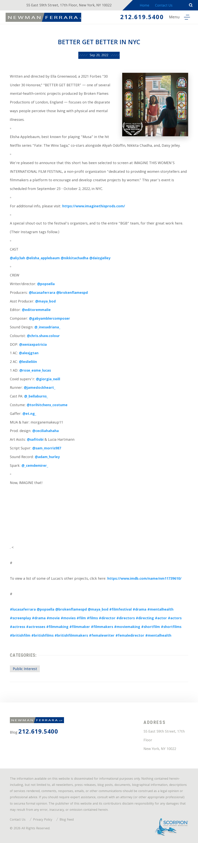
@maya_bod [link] (45, 302)
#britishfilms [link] (42, 636)
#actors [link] (175, 619)
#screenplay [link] (20, 619)
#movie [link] (53, 619)
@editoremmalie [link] (36, 310)
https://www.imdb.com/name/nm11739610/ (144, 579)
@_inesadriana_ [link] (47, 328)
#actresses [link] (35, 627)
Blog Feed (67, 820)
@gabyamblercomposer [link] (49, 319)
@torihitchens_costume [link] (47, 405)
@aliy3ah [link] (17, 259)
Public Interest (25, 669)
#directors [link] (125, 619)
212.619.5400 (141, 18)
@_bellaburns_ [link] (36, 397)
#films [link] (92, 619)
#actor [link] (161, 619)
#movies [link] (68, 619)
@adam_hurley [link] (47, 457)
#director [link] (107, 619)
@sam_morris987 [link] (46, 449)
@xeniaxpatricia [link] (33, 345)
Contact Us (164, 6)
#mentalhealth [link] (160, 610)
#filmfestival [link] (120, 610)
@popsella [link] (46, 284)
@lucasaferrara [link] (42, 293)
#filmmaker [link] (79, 627)
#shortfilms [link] (171, 627)
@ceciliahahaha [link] (45, 431)
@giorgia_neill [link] (48, 380)
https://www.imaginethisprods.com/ (93, 207)
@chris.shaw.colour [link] (43, 336)
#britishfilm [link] (20, 636)
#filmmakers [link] (102, 627)
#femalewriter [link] (101, 636)
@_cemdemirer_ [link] (34, 466)
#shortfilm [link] (150, 627)
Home (143, 6)
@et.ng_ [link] (29, 414)
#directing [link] (145, 619)
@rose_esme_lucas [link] (35, 371)
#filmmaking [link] (57, 627)
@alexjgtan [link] (28, 354)
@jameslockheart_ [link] (39, 388)
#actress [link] (17, 627)
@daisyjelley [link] (99, 259)
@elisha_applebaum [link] (43, 259)
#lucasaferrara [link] (23, 610)
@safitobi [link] (35, 440)
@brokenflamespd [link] (72, 293)
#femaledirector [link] (129, 636)
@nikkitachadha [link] (74, 259)
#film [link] (81, 619)
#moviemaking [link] (127, 627)
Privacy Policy (42, 820)
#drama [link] (139, 610)
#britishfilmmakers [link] (71, 636)
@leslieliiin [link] (28, 362)
